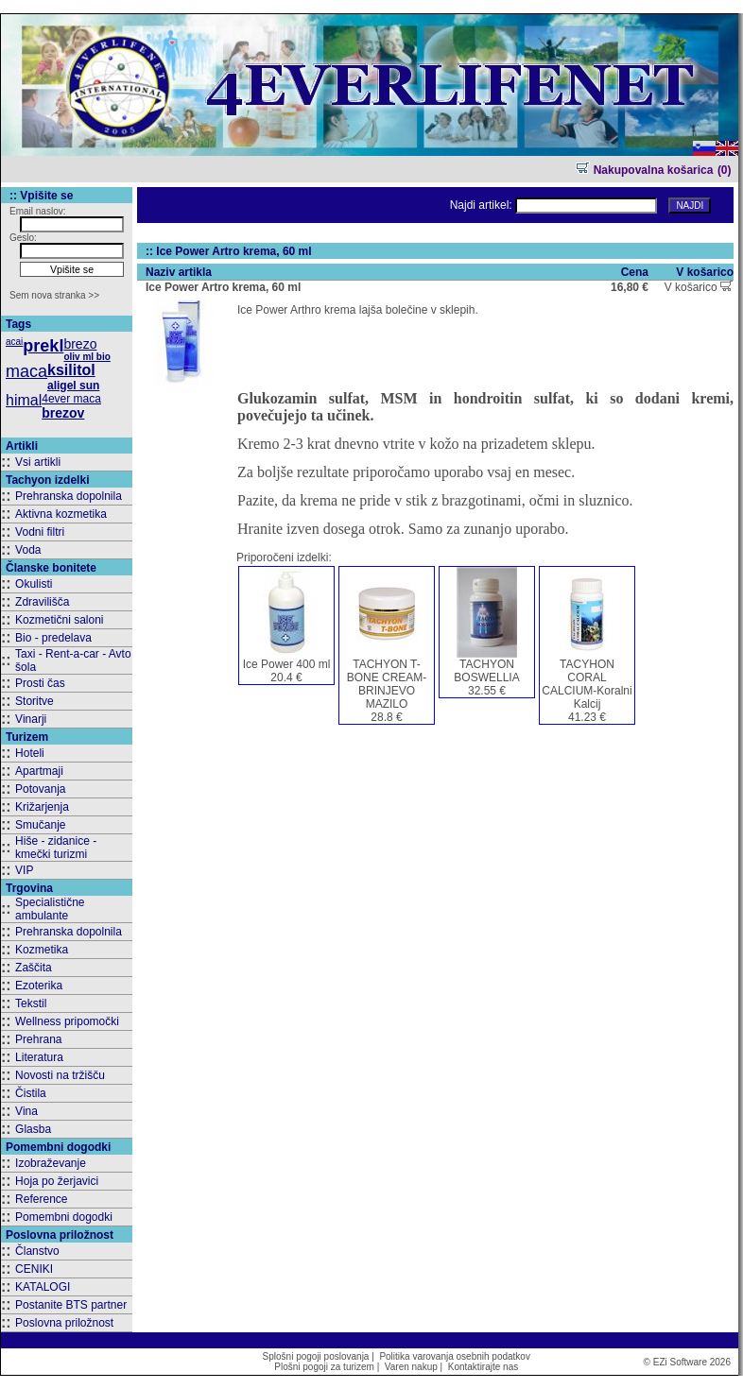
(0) (724, 170)
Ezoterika (38, 985)
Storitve (34, 701)
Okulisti (33, 584)
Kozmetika (41, 949)
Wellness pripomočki (67, 1021)
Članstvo (37, 1251)
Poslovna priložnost (64, 1322)
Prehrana (38, 1039)
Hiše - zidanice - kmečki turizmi (55, 847)
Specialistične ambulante (49, 909)
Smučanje (40, 825)
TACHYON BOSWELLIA (486, 671)
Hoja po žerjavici (56, 1181)
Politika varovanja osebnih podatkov (454, 1356)
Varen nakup (411, 1367)
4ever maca (71, 398)
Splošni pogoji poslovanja (316, 1356)
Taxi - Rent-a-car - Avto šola (72, 660)
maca (26, 371)
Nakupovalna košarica (644, 170)
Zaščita (33, 967)
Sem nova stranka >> (54, 295)
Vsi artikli (37, 462)
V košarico (699, 287)
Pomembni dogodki (63, 1217)
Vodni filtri (39, 532)
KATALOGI (42, 1287)
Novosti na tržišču (60, 1075)
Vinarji (30, 719)
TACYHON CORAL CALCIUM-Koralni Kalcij (586, 684)
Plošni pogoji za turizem (324, 1367)
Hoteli (29, 753)
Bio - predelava (53, 637)
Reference (41, 1199)
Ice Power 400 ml (287, 664)
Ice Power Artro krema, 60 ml (223, 287)
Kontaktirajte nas (483, 1367)
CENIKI (34, 1269)
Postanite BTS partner (71, 1305)
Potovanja (40, 789)
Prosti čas (40, 683)
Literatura (39, 1057)
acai (14, 341)
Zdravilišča (42, 602)
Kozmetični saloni (59, 619)
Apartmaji (39, 771)
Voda (28, 550)
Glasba (33, 1129)
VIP (24, 870)
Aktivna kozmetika (61, 514)
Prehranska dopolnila (68, 496)
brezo (79, 344)
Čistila (30, 1093)
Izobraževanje (50, 1163)
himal (24, 400)
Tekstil (30, 1003)
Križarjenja (42, 807)
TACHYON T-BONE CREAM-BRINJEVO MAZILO (387, 684)
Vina (26, 1111)
